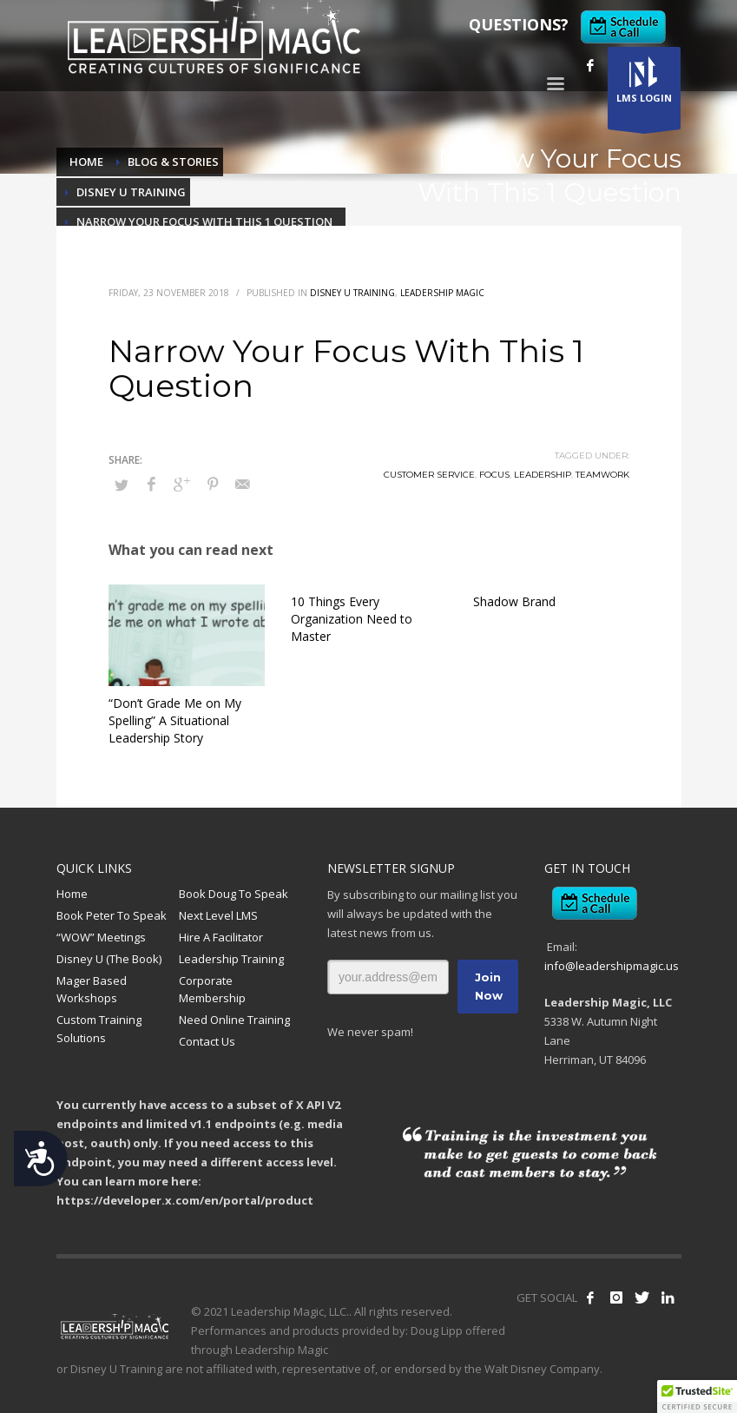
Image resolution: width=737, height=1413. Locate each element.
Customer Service (429, 474)
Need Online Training (234, 1019)
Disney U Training (352, 293)
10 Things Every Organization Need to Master (351, 618)
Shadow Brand (514, 601)
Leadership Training (231, 959)
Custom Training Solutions (98, 1029)
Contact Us (207, 1041)
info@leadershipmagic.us (611, 966)
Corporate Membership (212, 990)
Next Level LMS (218, 915)
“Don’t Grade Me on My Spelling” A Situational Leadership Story (175, 720)
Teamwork (602, 474)
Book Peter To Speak (111, 915)
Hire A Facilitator (221, 937)
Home (72, 893)
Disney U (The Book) (108, 959)
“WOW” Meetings (101, 937)
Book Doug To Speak (233, 893)
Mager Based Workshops (91, 990)
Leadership (542, 474)
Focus (494, 474)
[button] (697, 1396)
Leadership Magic (442, 293)
